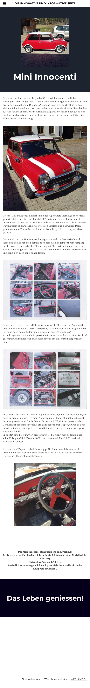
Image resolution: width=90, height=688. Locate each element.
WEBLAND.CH (79, 679)
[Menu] (5, 3)
